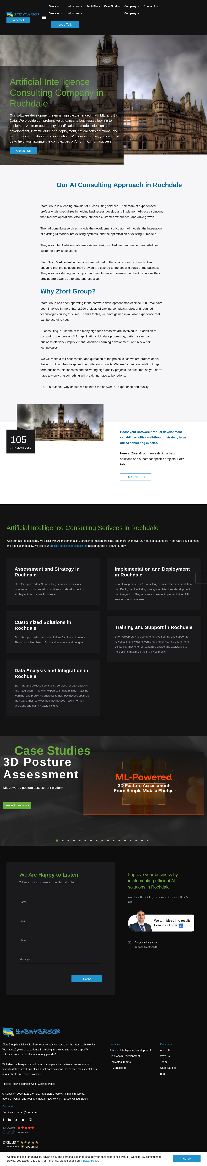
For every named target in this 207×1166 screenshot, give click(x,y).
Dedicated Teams (120, 1062)
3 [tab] (68, 840)
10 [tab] (108, 840)
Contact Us (151, 6)
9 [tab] (102, 840)
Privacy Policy (89, 1160)
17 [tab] (147, 840)
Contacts (7, 1106)
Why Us (165, 1056)
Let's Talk (18, 20)
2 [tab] (63, 840)
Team (163, 1062)
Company (132, 6)
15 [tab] (136, 840)
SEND (87, 978)
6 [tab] (85, 840)
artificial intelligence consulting (68, 545)
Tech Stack (93, 6)
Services (115, 1044)
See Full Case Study (17, 805)
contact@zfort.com (146, 946)
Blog (163, 1073)
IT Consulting (118, 1067)
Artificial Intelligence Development (130, 1050)
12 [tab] (119, 840)
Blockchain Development (125, 1056)
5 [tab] (80, 840)
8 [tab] (97, 840)
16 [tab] (142, 840)
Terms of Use (28, 1083)
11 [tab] (113, 840)
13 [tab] (125, 840)
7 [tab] (91, 840)
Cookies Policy (46, 1083)
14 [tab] (130, 840)
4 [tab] (74, 840)
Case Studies (112, 6)
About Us (165, 1050)
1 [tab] (57, 840)
